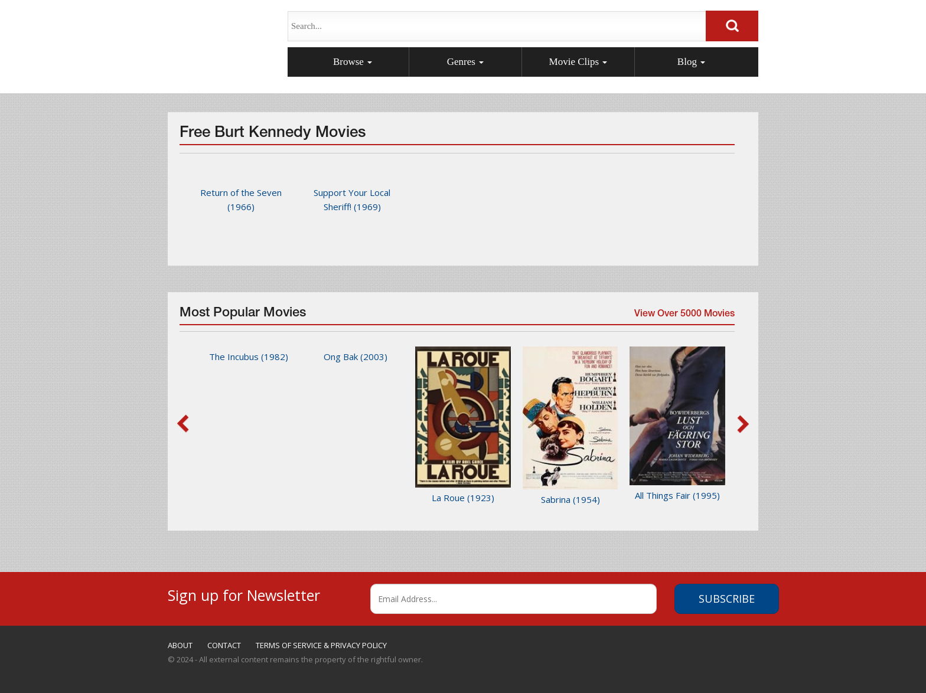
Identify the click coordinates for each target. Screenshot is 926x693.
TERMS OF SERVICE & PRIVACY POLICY (321, 645)
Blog (691, 61)
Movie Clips (578, 61)
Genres (465, 61)
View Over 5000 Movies (683, 317)
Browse (352, 61)
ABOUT (180, 645)
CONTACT (224, 645)
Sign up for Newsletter (244, 593)
